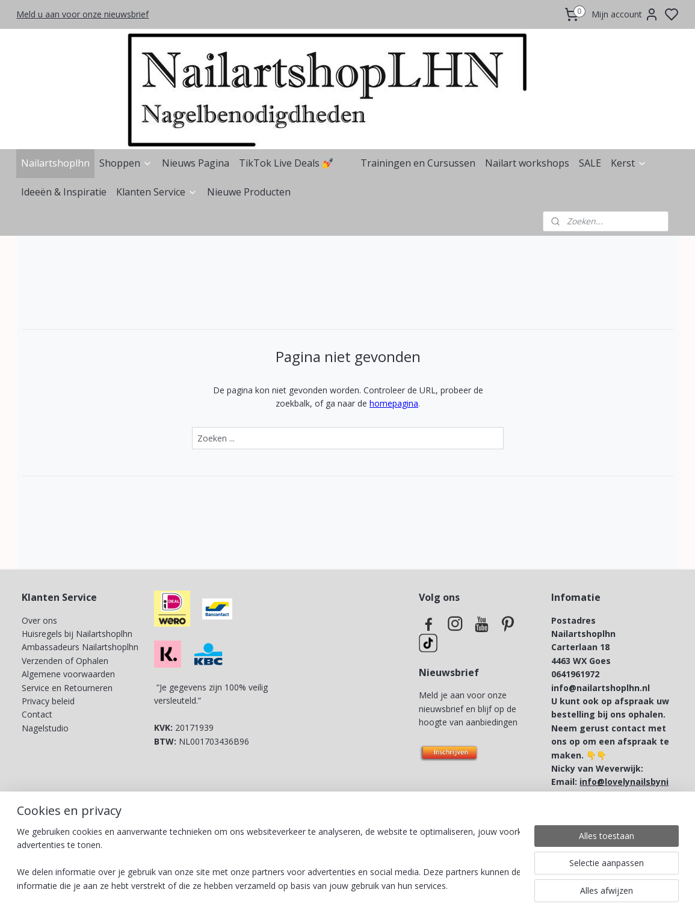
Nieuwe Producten (249, 191)
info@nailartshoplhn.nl (600, 687)
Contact (37, 714)
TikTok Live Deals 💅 (286, 163)
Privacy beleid (49, 701)
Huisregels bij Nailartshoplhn (77, 633)
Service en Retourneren (67, 687)
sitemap (388, 885)
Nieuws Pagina (195, 163)
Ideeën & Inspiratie (64, 191)
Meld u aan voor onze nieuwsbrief (82, 14)
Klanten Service (156, 191)
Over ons (39, 620)
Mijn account (625, 14)
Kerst (629, 163)
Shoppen (125, 163)
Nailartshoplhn (55, 163)
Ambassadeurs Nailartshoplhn (80, 647)
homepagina (393, 403)
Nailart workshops (527, 163)
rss (413, 885)
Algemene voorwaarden (68, 674)
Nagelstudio (45, 728)
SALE (590, 163)
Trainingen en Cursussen (417, 163)
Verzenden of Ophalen (65, 660)
